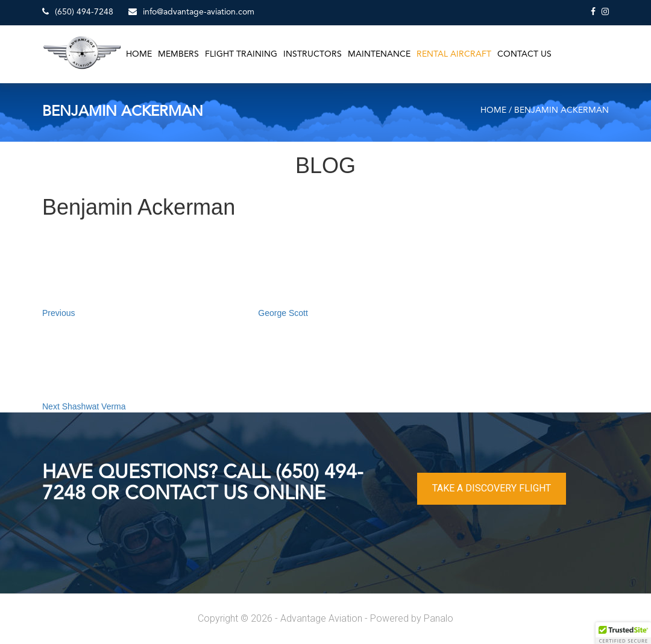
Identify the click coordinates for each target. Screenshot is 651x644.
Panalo (438, 618)
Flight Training (241, 54)
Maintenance (379, 54)
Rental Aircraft (454, 54)
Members (178, 54)
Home (139, 54)
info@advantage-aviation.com (191, 11)
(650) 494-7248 (77, 11)
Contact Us (524, 54)
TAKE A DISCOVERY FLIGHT (491, 488)
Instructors (312, 54)
